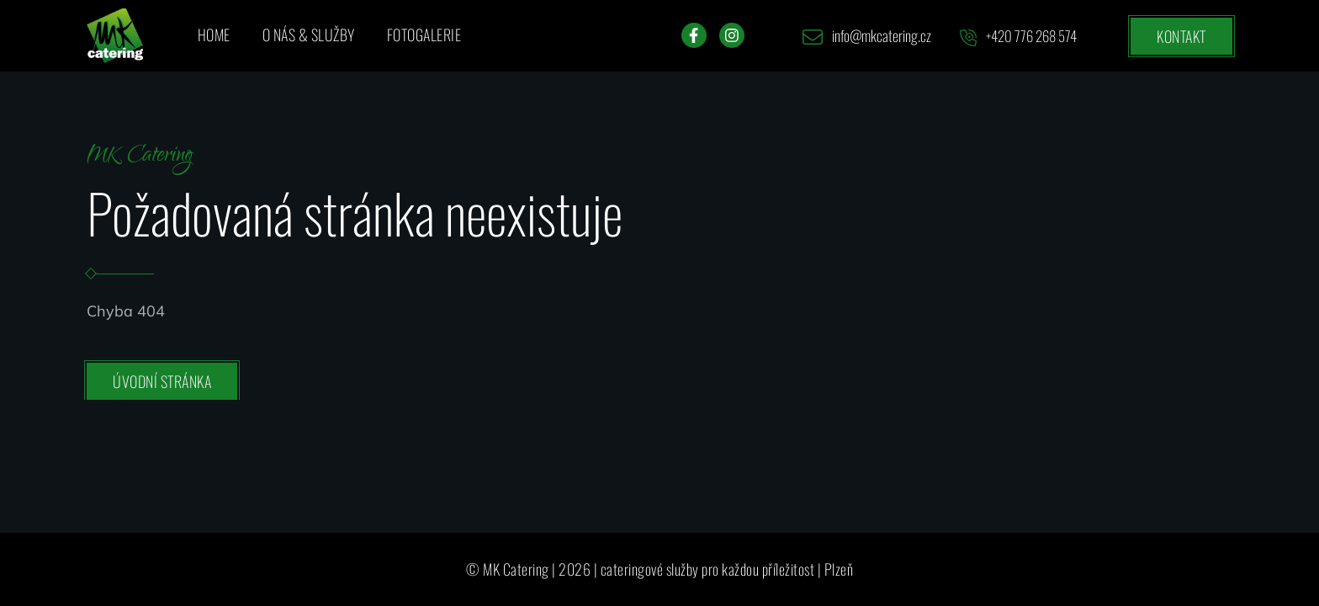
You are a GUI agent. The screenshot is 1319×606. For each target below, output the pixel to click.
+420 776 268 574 (1018, 35)
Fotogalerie (424, 34)
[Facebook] (694, 35)
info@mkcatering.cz (867, 35)
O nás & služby (308, 34)
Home (214, 34)
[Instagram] (731, 35)
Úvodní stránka (162, 381)
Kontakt (1181, 36)
